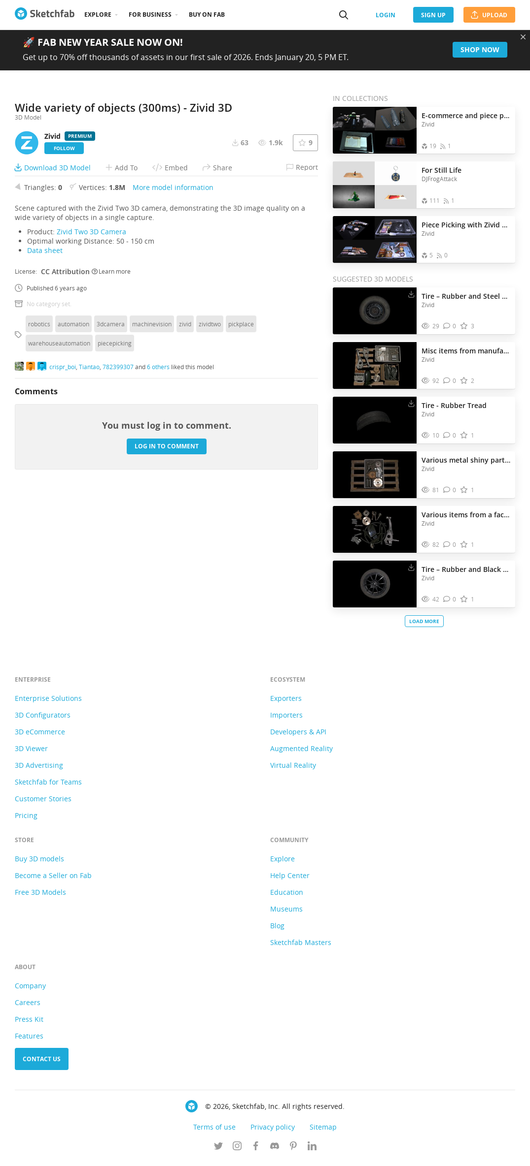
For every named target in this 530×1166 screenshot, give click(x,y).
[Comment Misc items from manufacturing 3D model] (450, 381)
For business (150, 14)
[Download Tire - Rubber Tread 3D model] (411, 403)
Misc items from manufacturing (466, 350)
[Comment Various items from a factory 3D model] (450, 544)
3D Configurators (43, 719)
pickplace (241, 493)
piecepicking (115, 512)
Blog (277, 929)
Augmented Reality (301, 752)
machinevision (152, 493)
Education (286, 896)
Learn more (111, 441)
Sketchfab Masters (300, 946)
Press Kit (29, 1023)
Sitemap (323, 1130)
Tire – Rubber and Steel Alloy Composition (466, 296)
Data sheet (45, 419)
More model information (173, 356)
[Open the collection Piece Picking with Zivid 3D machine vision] (375, 239)
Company (30, 989)
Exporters (286, 702)
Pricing (26, 819)
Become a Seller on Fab (53, 879)
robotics (39, 493)
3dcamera (111, 493)
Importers (286, 719)
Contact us (42, 1063)
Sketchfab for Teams (48, 785)
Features (29, 1039)
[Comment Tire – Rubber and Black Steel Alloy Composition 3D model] (450, 599)
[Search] (343, 14)
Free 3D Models (40, 896)
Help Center (290, 879)
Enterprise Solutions (48, 702)
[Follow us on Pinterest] (293, 1150)
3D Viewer (31, 752)
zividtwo (210, 493)
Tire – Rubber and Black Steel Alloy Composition (466, 569)
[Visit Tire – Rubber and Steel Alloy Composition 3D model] (375, 311)
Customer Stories (43, 802)
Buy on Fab (207, 14)
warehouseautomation (59, 512)
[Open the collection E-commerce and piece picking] (375, 130)
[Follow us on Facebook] (255, 1150)
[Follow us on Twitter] (218, 1150)
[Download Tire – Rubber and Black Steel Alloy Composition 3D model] (411, 567)
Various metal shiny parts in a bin (466, 460)
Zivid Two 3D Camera (91, 401)
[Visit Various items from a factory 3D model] (375, 529)
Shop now (479, 49)
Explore (97, 14)
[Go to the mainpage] (44, 14)
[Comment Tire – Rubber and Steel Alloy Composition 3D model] (450, 326)
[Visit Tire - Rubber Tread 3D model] (375, 420)
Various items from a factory (466, 514)
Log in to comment (167, 616)
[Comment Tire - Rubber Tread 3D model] (450, 435)
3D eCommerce (40, 735)
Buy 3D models (39, 862)
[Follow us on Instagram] (237, 1150)
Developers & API (298, 735)
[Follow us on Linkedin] (312, 1150)
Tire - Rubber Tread (454, 405)
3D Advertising (39, 769)
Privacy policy (272, 1130)
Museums (286, 912)
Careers (27, 1006)
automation (73, 493)
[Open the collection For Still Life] (375, 184)
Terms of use (214, 1130)
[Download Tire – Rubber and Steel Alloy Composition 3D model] (411, 294)
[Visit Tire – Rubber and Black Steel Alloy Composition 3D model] (375, 584)
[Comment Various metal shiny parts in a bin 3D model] (450, 490)
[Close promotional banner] (523, 37)
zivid (185, 493)
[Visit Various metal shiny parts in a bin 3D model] (375, 475)
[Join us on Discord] (274, 1150)
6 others (158, 536)
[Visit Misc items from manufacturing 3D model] (375, 365)
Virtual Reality (293, 769)
